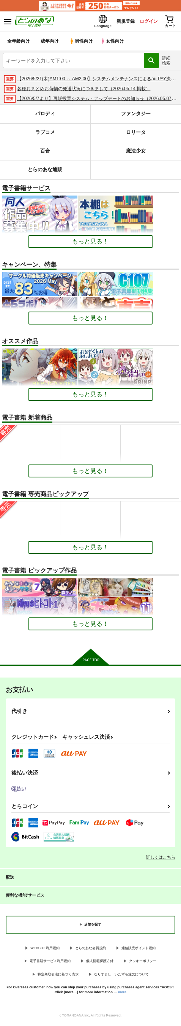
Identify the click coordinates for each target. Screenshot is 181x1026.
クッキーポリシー (142, 963)
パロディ (45, 116)
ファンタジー (136, 116)
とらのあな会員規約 (90, 950)
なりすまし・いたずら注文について (121, 976)
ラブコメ (45, 135)
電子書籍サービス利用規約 (50, 963)
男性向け (81, 43)
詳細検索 (166, 62)
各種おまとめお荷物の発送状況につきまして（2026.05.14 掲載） (83, 91)
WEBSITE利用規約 (45, 950)
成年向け (50, 43)
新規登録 (117, 22)
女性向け (114, 43)
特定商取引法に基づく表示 (58, 976)
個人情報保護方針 (99, 963)
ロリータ (135, 135)
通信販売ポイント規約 (138, 950)
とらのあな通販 (45, 172)
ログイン (143, 22)
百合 (45, 153)
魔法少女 (135, 153)
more (122, 994)
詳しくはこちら (160, 859)
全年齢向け (18, 43)
